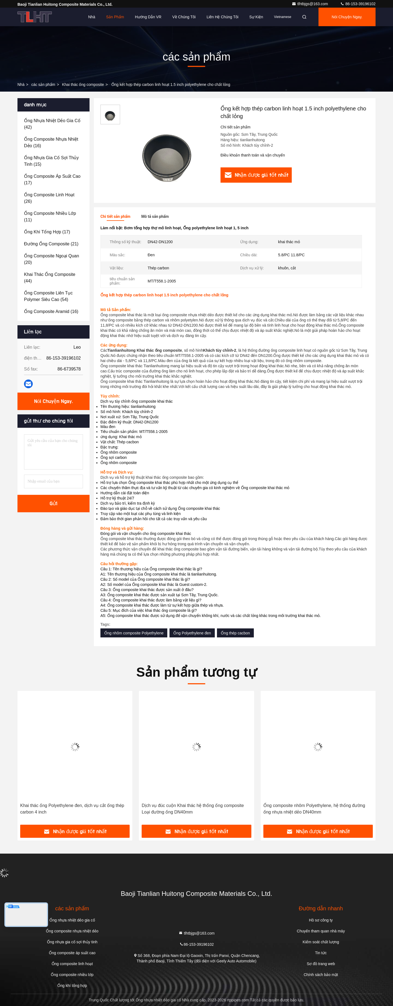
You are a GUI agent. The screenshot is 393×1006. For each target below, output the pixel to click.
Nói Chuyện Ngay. (347, 17)
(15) (51, 161)
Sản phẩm (115, 17)
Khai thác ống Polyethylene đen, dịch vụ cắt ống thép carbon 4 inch (72, 808)
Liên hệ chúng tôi (223, 17)
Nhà (91, 17)
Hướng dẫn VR (148, 17)
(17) (52, 179)
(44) (49, 277)
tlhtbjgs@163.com (310, 4)
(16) (51, 142)
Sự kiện (256, 17)
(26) (49, 198)
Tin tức (321, 953)
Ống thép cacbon (235, 633)
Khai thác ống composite (83, 84)
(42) (52, 123)
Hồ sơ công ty (321, 920)
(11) (50, 216)
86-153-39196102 (358, 4)
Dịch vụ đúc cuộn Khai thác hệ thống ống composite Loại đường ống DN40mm (193, 808)
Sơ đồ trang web (321, 964)
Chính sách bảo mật (321, 974)
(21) (51, 244)
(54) (48, 296)
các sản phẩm (43, 84)
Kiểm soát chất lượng (321, 942)
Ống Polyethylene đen (192, 633)
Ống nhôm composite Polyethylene (133, 633)
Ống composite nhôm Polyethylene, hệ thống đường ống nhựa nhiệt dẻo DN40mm (314, 808)
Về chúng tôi (184, 17)
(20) (51, 259)
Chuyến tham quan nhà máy (321, 931)
